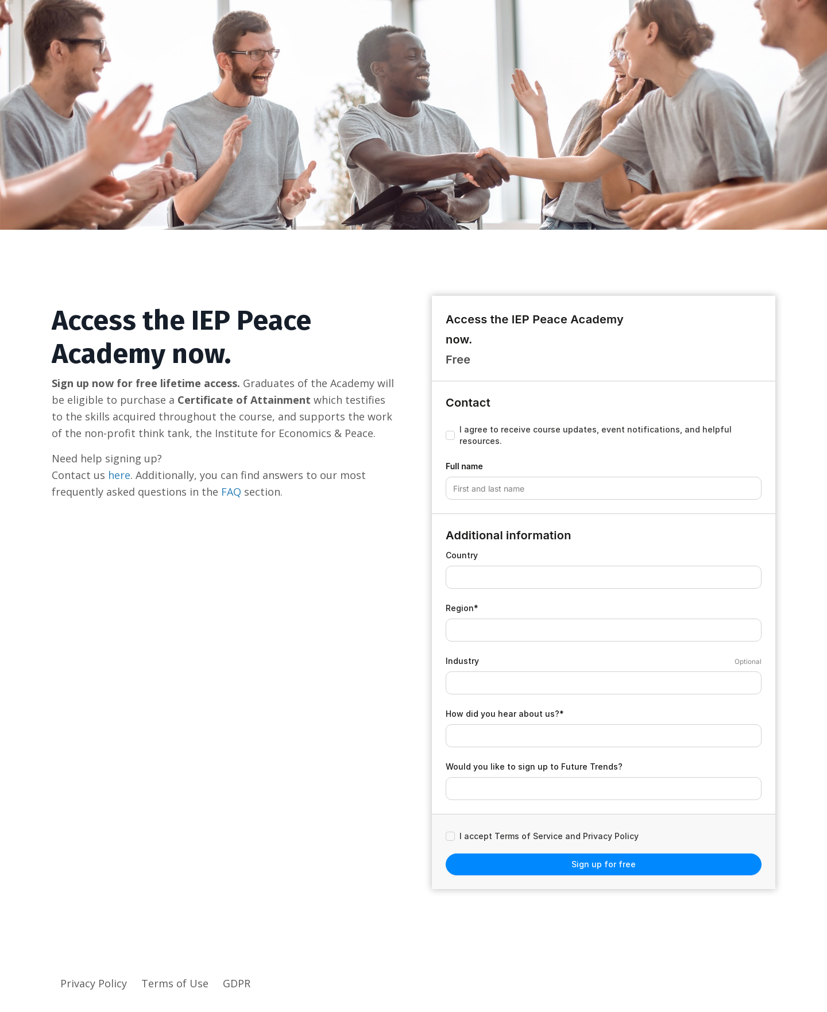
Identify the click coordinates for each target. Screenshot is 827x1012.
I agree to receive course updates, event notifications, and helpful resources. (595, 435)
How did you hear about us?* (505, 714)
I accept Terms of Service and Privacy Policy (549, 836)
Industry (462, 661)
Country (462, 555)
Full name (464, 466)
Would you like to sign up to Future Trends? (534, 766)
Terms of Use (176, 983)
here (119, 475)
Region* (462, 608)
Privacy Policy (95, 983)
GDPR (236, 983)
